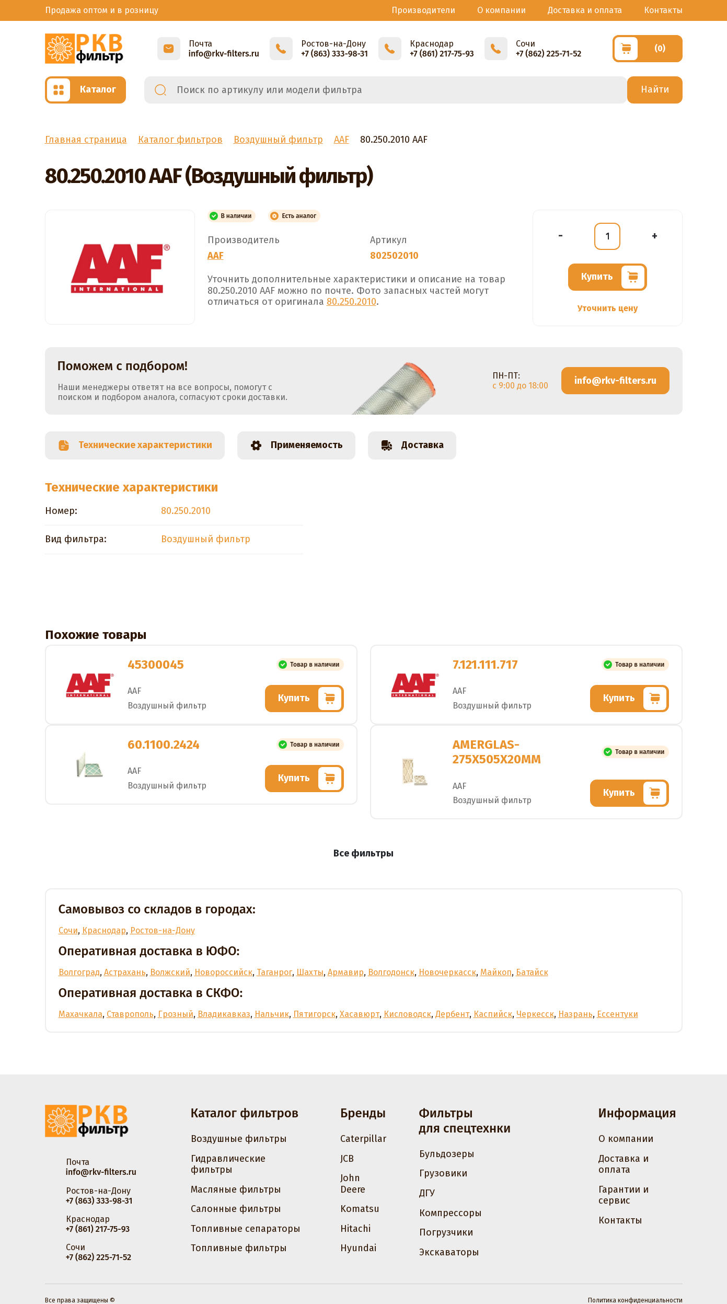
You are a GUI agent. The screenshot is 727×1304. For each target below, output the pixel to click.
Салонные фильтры (236, 1209)
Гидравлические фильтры (228, 1164)
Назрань (575, 1014)
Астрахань (125, 972)
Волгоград (79, 972)
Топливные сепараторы (246, 1228)
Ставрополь (130, 1014)
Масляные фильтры (236, 1189)
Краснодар (104, 930)
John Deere (352, 1183)
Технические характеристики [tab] (134, 445)
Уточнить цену (608, 308)
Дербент (452, 1014)
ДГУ (427, 1193)
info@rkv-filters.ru (615, 380)
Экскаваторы (449, 1252)
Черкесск (535, 1014)
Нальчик (272, 1014)
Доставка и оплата (585, 10)
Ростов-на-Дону (162, 930)
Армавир (346, 972)
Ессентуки (617, 1014)
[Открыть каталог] (85, 90)
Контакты (663, 10)
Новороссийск (223, 972)
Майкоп (496, 972)
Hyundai (358, 1248)
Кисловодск (407, 1014)
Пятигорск (314, 1014)
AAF (215, 255)
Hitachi (355, 1228)
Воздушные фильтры (239, 1139)
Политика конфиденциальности (635, 1300)
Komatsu (359, 1209)
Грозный (175, 1014)
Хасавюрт (359, 1014)
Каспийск (493, 1014)
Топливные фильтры (239, 1248)
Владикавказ (224, 1014)
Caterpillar (363, 1139)
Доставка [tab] (412, 445)
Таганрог (274, 972)
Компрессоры (450, 1213)
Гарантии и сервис (623, 1195)
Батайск (532, 972)
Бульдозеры (447, 1154)
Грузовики (443, 1173)
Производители (423, 10)
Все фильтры (363, 853)
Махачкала (80, 1014)
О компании (501, 10)
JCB (347, 1158)
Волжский (170, 972)
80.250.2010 (351, 301)
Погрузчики (446, 1232)
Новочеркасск (447, 972)
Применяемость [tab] (296, 445)
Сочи (68, 930)
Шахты (310, 972)
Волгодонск (391, 972)
